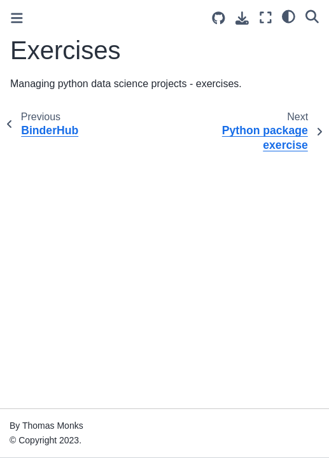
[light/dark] (288, 16)
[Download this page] (242, 18)
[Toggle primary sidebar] (17, 18)
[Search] (312, 16)
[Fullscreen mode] (265, 17)
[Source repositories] (218, 18)
